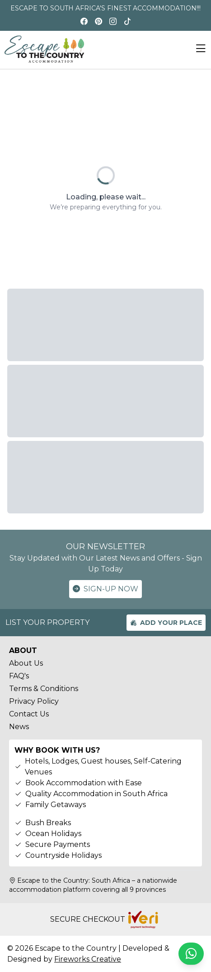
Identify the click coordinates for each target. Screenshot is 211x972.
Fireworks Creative (87, 959)
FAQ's (19, 676)
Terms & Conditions (43, 688)
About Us (26, 663)
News (19, 726)
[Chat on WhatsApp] (191, 954)
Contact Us (29, 714)
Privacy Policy (34, 701)
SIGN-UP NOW (105, 589)
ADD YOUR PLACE (166, 622)
